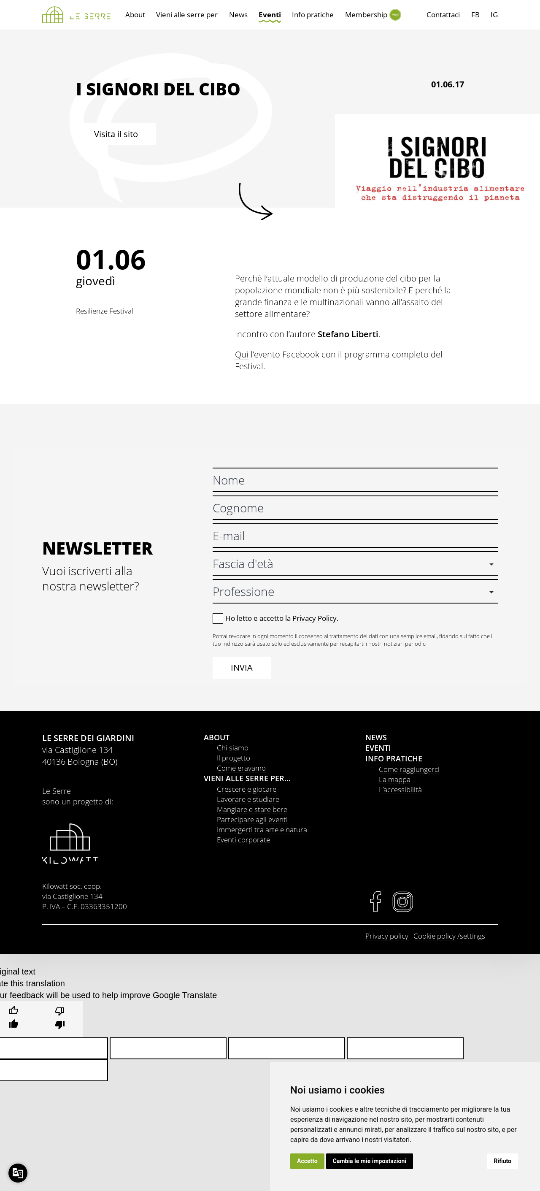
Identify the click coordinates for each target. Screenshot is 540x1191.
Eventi (270, 14)
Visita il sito (116, 134)
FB (475, 14)
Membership (366, 14)
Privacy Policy (314, 618)
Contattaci (443, 14)
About (135, 14)
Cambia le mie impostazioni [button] (369, 1161)
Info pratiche (313, 14)
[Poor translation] (60, 1019)
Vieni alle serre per (187, 14)
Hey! (395, 14)
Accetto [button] (307, 1161)
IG (494, 14)
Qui (241, 354)
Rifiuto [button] (502, 1161)
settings (472, 936)
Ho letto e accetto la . (282, 618)
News (238, 14)
